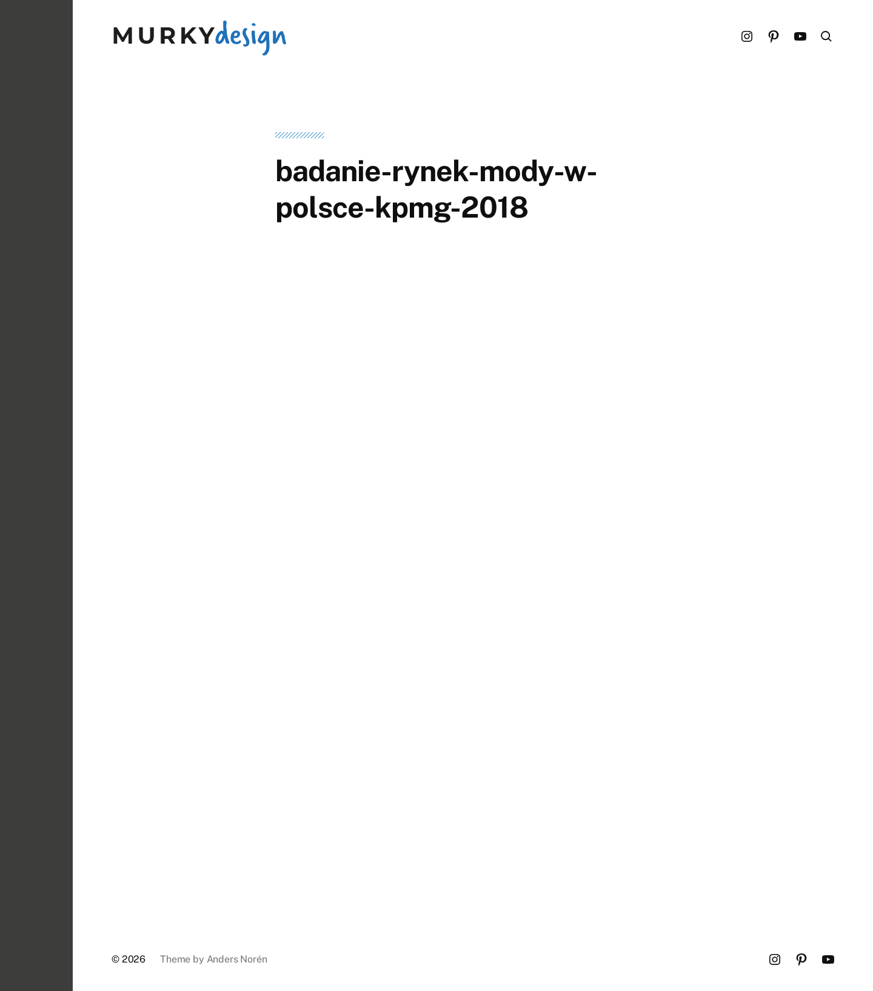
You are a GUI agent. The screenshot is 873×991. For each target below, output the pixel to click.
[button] (36, 495)
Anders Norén (237, 959)
